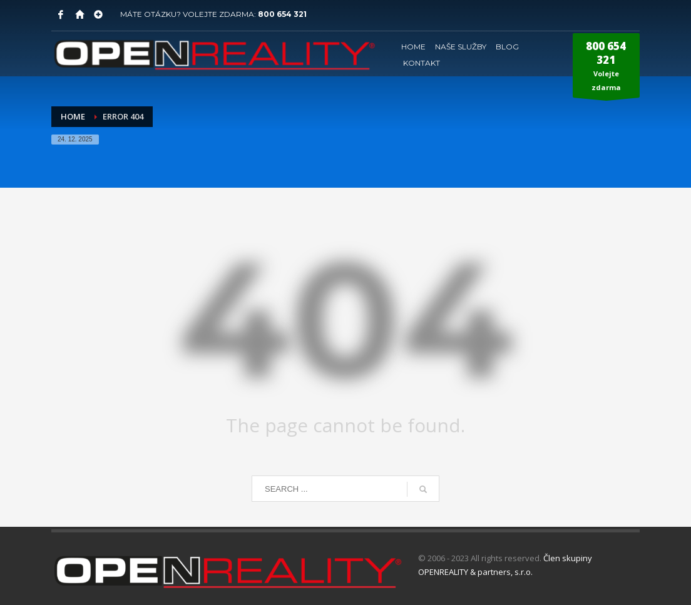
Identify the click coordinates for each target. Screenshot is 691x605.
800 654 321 (282, 14)
